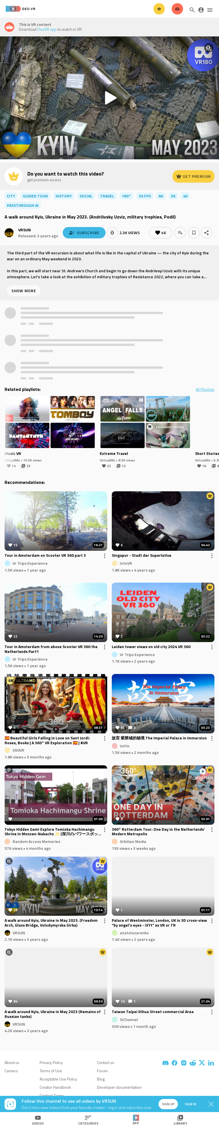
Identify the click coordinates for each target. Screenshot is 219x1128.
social (86, 196)
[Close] (211, 1104)
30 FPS (145, 196)
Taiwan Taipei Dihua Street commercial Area (153, 1011)
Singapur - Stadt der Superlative (141, 555)
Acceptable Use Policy (58, 1079)
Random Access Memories (36, 841)
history (64, 196)
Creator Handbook (55, 1087)
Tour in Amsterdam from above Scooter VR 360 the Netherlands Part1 (51, 649)
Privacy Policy (51, 1062)
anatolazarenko (134, 932)
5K (173, 196)
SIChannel (129, 1019)
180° (126, 196)
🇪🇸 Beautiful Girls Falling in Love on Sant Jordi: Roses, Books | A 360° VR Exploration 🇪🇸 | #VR (47, 740)
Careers (11, 1071)
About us (12, 1062)
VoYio (124, 745)
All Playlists (205, 389)
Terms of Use (51, 1071)
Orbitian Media (133, 841)
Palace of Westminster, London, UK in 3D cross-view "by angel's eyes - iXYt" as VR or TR (159, 923)
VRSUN (24, 230)
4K (185, 196)
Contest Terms (52, 1095)
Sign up (168, 1104)
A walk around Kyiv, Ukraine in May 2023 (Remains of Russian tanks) (53, 1014)
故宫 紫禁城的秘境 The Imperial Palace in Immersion (159, 738)
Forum (102, 1071)
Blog (101, 1079)
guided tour (35, 196)
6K (161, 196)
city (11, 196)
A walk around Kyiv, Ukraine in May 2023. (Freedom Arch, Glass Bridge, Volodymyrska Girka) (51, 923)
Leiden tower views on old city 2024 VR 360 (151, 646)
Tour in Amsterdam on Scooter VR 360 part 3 (45, 555)
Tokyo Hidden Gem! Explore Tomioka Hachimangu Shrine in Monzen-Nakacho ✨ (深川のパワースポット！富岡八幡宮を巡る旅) (51, 832)
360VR (18, 750)
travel (107, 196)
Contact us (105, 1062)
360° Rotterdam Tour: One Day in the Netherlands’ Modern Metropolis (158, 832)
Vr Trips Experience (30, 563)
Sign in (190, 1104)
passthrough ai (22, 205)
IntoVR (126, 563)
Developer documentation (119, 1087)
